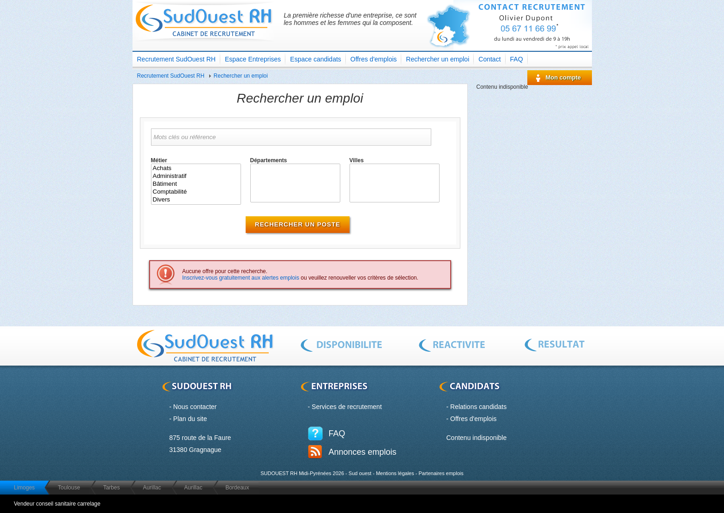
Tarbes (111, 487)
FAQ (516, 59)
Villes (357, 160)
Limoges (24, 487)
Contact (489, 59)
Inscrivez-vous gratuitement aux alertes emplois (240, 278)
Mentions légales (395, 473)
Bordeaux (237, 487)
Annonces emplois (363, 452)
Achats (196, 168)
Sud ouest (360, 473)
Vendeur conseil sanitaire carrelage (57, 504)
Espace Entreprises (253, 59)
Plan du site (190, 418)
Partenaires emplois (440, 473)
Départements (268, 160)
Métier (159, 160)
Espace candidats (315, 59)
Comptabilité (196, 192)
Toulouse (69, 487)
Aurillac (152, 487)
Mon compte (563, 77)
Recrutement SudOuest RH (176, 59)
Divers (196, 200)
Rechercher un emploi (437, 59)
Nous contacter (195, 406)
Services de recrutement (347, 406)
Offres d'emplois (373, 59)
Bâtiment (196, 184)
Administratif (196, 176)
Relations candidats (478, 406)
